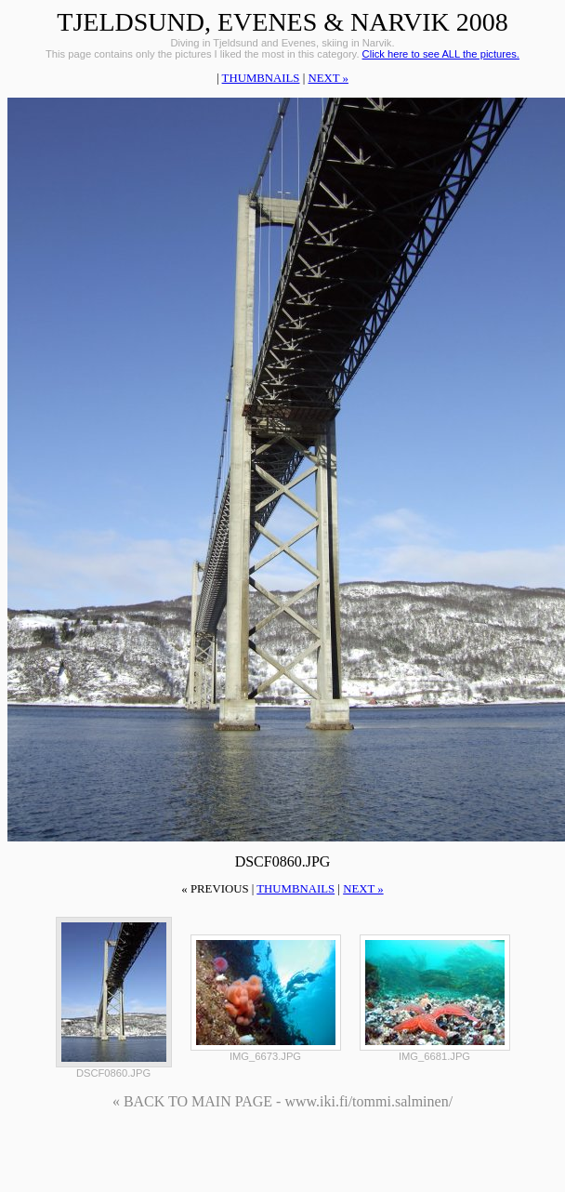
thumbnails (261, 78)
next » (328, 78)
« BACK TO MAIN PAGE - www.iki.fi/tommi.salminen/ (282, 1101)
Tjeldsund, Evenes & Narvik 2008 (282, 21)
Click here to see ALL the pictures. (440, 54)
